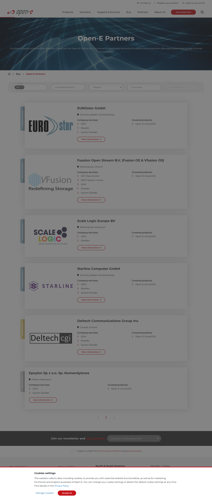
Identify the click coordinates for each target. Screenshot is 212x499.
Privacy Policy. (61, 486)
